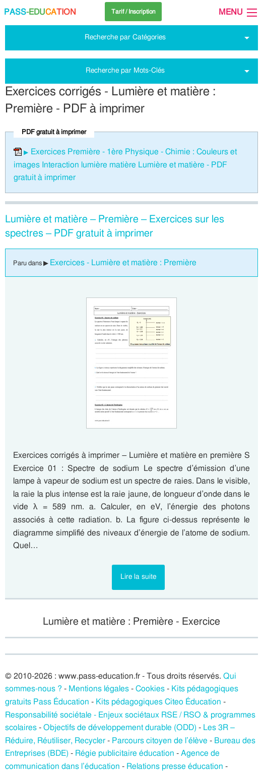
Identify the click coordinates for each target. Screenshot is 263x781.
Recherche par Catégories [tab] (125, 37)
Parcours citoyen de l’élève (160, 741)
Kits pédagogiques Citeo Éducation (158, 702)
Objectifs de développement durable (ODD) (119, 728)
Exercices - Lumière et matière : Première (123, 263)
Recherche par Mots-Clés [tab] (125, 70)
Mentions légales (99, 689)
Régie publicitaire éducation (124, 753)
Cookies (150, 689)
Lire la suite (138, 576)
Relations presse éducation (174, 766)
